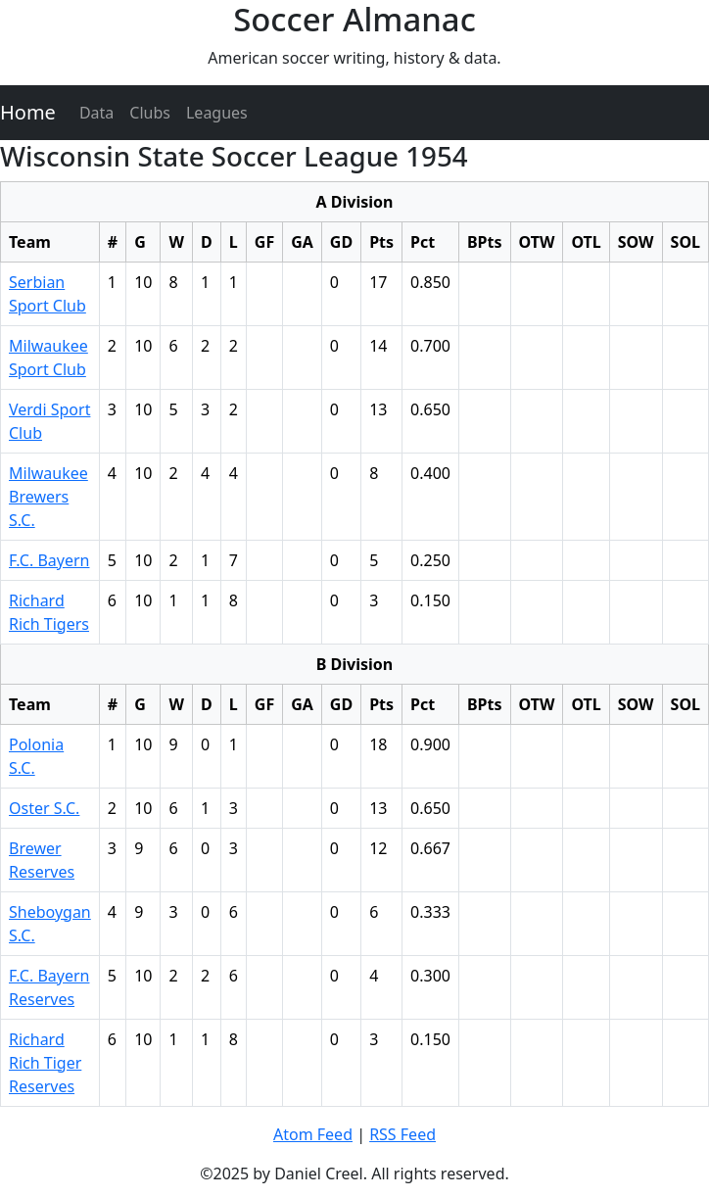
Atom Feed (313, 1134)
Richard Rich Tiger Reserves (45, 1063)
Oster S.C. (44, 808)
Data (96, 112)
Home (28, 112)
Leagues (217, 112)
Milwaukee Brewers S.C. (48, 496)
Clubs (149, 112)
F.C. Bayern (49, 560)
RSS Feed (402, 1134)
